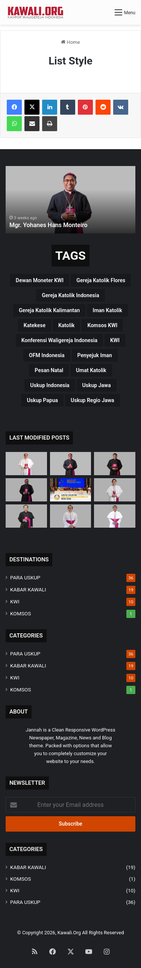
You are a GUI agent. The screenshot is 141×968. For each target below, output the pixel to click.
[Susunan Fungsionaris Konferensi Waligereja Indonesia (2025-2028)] (70, 489)
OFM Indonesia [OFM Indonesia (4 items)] (46, 355)
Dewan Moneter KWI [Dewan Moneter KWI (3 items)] (40, 280)
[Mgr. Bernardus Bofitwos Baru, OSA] (26, 489)
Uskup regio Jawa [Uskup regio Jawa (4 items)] (92, 400)
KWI (14, 601)
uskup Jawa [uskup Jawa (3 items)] (96, 385)
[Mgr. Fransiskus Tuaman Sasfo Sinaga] (114, 516)
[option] (70, 199)
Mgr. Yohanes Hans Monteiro (48, 225)
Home (70, 42)
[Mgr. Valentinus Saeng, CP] (114, 489)
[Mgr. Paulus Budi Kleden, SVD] (114, 463)
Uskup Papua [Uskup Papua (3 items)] (42, 400)
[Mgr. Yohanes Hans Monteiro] (70, 463)
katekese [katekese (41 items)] (34, 325)
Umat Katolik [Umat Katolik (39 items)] (91, 370)
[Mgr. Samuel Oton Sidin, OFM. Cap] (26, 516)
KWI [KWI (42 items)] (115, 340)
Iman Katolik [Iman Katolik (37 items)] (107, 310)
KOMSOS (20, 613)
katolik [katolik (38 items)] (66, 325)
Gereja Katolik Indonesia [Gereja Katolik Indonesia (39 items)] (70, 295)
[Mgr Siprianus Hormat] (26, 463)
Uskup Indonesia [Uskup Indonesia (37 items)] (49, 385)
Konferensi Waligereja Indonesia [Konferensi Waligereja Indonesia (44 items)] (59, 340)
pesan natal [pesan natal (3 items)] (49, 370)
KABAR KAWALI (28, 589)
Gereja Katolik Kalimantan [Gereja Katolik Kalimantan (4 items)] (49, 310)
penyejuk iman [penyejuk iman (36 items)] (94, 355)
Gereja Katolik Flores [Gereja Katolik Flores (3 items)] (100, 280)
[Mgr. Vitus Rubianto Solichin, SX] (70, 516)
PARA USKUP (25, 578)
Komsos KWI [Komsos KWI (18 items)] (102, 325)
